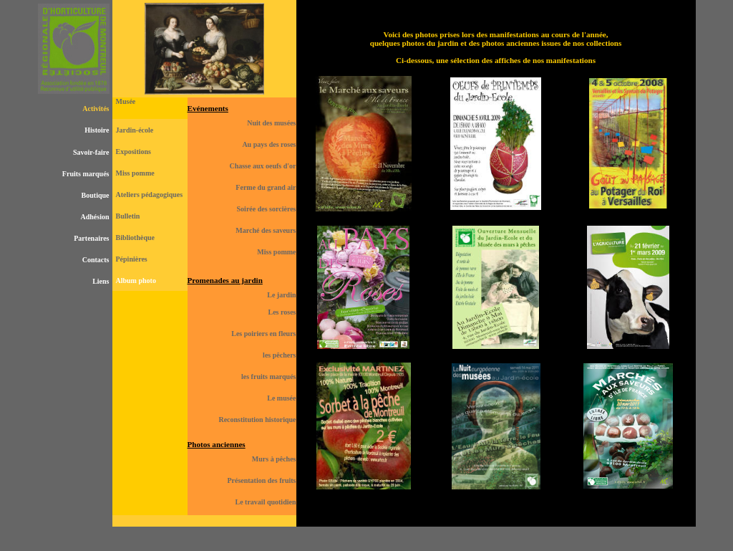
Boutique (96, 195)
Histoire (96, 130)
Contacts (96, 260)
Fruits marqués (86, 174)
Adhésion (94, 217)
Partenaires (91, 238)
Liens (100, 281)
